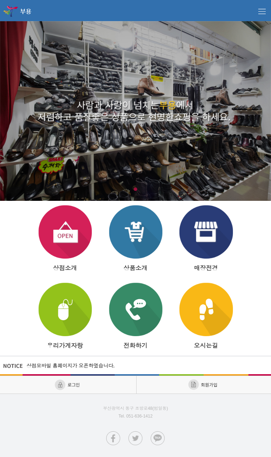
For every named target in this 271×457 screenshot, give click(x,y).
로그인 (68, 385)
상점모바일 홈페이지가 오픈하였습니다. (71, 366)
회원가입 (203, 385)
